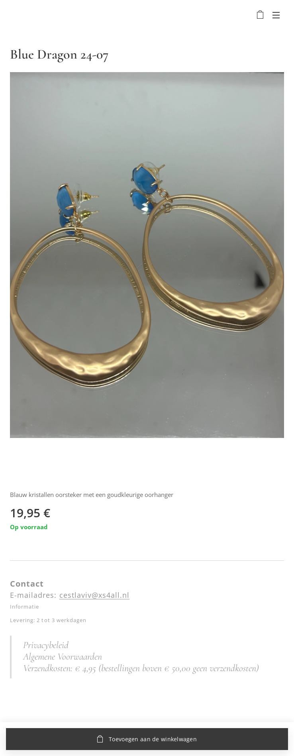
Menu (276, 15)
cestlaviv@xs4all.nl (94, 595)
